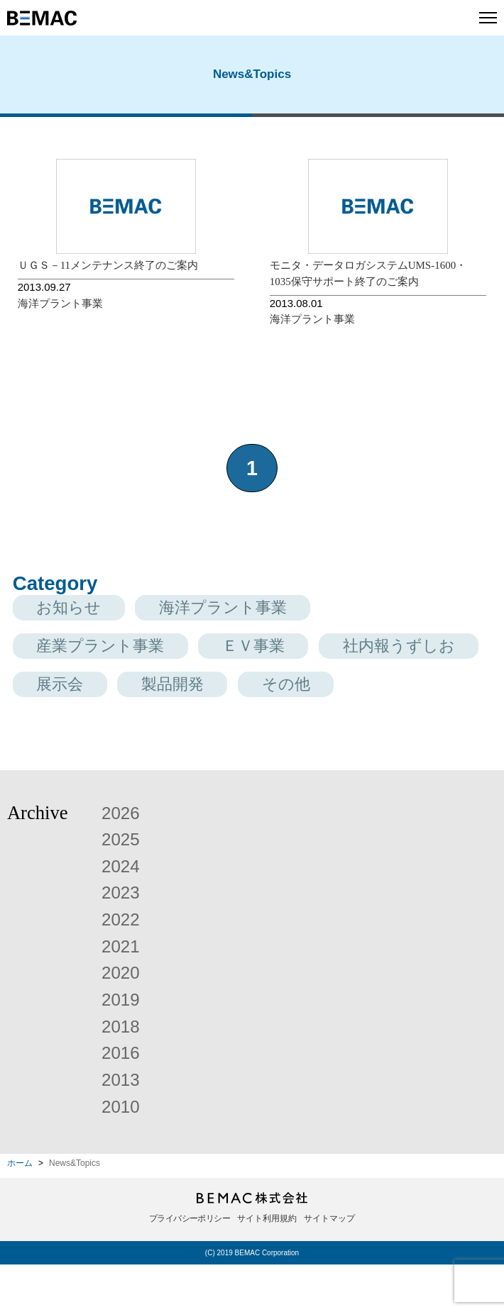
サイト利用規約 (267, 1266)
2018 (122, 1073)
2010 (122, 1153)
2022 (122, 966)
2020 (122, 1019)
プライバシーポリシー (189, 1266)
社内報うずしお (102, 689)
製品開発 (380, 689)
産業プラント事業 (111, 649)
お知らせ (75, 608)
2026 (122, 859)
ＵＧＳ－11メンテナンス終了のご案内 (108, 265)
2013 (122, 1126)
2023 (122, 939)
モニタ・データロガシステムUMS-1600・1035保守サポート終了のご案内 (368, 273)
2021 (122, 993)
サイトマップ (329, 1266)
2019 (122, 1046)
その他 (66, 730)
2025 (122, 885)
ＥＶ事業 (281, 649)
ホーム (20, 1211)
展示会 (255, 689)
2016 (122, 1100)
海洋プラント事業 (60, 303)
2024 (122, 912)
